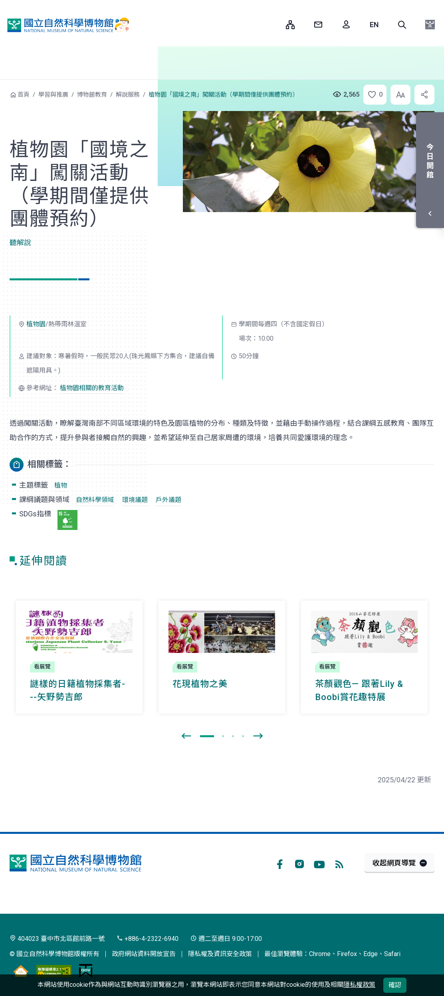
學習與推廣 (53, 94)
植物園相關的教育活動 (92, 388)
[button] (402, 25)
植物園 (36, 324)
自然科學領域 (95, 500)
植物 (60, 485)
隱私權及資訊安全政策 (220, 954)
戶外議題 (168, 500)
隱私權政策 (359, 984)
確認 (394, 985)
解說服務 (128, 94)
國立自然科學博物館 (66, 25)
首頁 (24, 94)
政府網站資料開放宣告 (144, 954)
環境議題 (135, 500)
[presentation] (186, 736)
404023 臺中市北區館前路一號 (57, 938)
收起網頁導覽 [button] (394, 863)
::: (274, 24)
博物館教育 (92, 94)
